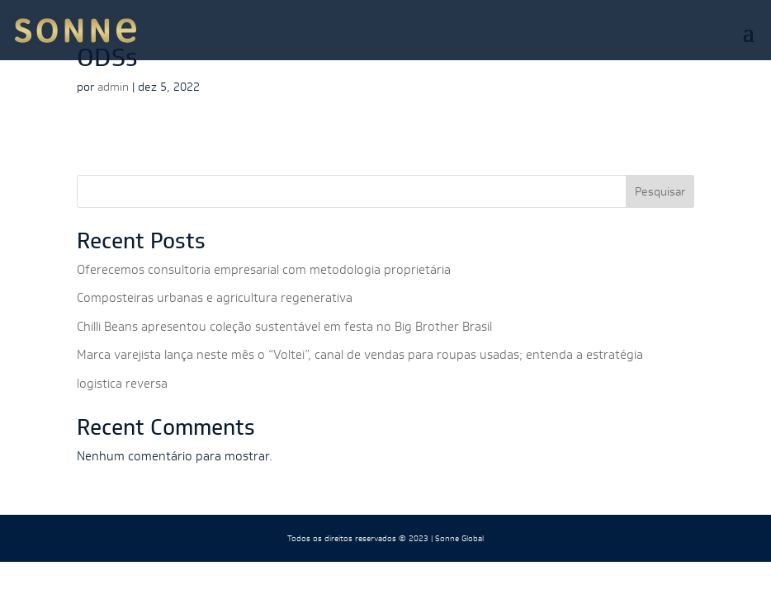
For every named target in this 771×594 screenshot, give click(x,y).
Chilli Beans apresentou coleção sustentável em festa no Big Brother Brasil (284, 326)
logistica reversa (122, 383)
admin (113, 86)
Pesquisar (660, 191)
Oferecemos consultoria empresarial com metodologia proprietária (264, 269)
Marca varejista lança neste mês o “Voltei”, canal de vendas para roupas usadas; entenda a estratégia (360, 354)
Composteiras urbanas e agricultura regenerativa (214, 297)
